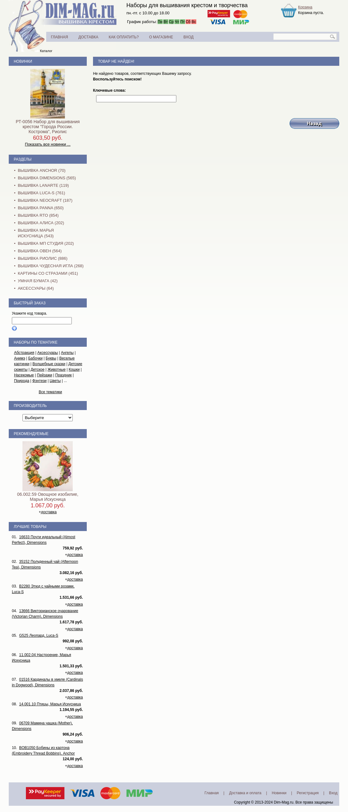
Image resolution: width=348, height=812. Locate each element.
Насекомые (24, 375)
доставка (48, 512)
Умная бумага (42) (38, 280)
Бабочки (35, 358)
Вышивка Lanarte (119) (43, 185)
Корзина (305, 7)
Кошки (74, 369)
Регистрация (308, 793)
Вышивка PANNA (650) (41, 207)
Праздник (63, 375)
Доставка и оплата (245, 793)
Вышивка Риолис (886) (42, 258)
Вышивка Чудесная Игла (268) (51, 265)
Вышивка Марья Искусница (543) (36, 233)
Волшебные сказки (48, 364)
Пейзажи (44, 375)
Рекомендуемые (31, 434)
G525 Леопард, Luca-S (38, 635)
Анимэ (19, 358)
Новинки (23, 61)
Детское (38, 369)
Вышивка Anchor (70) (42, 170)
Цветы (55, 381)
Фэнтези (39, 381)
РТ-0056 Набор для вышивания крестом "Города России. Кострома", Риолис (48, 126)
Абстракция (24, 352)
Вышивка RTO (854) (38, 215)
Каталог (46, 51)
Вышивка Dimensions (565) (47, 178)
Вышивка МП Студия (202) (46, 243)
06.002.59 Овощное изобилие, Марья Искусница (47, 497)
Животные (56, 369)
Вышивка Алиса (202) (41, 222)
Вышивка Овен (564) (40, 251)
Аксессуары (47, 352)
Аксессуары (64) (36, 288)
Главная (211, 793)
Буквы (51, 358)
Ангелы (67, 352)
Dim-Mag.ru (283, 802)
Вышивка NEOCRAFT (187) (45, 200)
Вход (333, 793)
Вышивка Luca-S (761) (41, 193)
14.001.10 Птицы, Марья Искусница (50, 704)
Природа (21, 381)
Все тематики (50, 392)
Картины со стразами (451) (48, 273)
